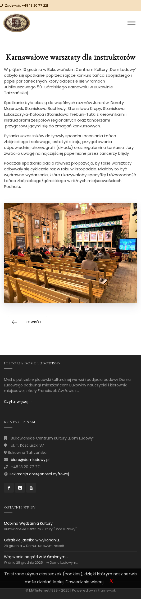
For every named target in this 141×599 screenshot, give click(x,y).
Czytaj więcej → (18, 401)
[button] (27, 322)
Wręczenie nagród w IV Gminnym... (36, 556)
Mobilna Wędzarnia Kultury (28, 523)
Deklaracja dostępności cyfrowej (39, 474)
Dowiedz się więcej (84, 582)
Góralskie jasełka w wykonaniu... (32, 540)
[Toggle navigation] (131, 23)
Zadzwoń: (26, 5)
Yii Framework (105, 590)
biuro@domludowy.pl (30, 459)
